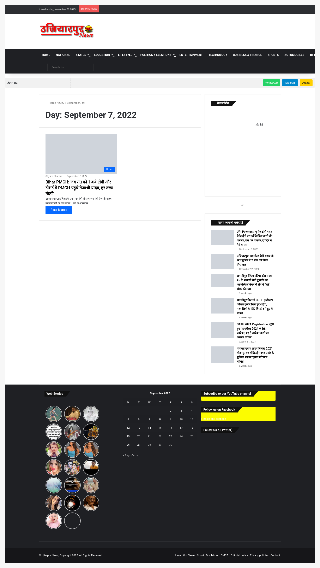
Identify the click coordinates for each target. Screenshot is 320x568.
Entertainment (191, 55)
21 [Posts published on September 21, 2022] (149, 436)
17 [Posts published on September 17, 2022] (181, 427)
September (73, 102)
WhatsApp (271, 82)
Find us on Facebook (213, 418)
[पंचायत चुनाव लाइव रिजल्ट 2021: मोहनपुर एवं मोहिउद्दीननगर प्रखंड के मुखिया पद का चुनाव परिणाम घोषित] (222, 354)
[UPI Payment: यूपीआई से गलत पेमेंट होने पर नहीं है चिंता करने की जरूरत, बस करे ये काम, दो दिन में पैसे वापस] (222, 237)
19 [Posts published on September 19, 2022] (128, 436)
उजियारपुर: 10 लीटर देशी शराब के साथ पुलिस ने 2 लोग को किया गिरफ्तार (255, 260)
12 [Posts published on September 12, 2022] (128, 427)
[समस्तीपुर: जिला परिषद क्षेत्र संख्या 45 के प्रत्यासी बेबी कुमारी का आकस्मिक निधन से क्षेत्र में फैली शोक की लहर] (222, 280)
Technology (218, 55)
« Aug (126, 455)
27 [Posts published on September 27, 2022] (138, 444)
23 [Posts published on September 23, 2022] (170, 436)
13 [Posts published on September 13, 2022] (138, 427)
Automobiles (294, 55)
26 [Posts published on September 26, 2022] (128, 444)
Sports (273, 55)
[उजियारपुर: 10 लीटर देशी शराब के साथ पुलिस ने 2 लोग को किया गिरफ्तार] (222, 261)
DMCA (224, 555)
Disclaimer (212, 555)
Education (102, 55)
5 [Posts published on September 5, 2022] (128, 419)
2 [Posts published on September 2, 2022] (170, 410)
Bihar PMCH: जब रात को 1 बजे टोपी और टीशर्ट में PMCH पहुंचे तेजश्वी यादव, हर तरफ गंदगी (79, 188)
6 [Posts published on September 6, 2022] (138, 419)
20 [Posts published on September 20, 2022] (138, 436)
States (81, 55)
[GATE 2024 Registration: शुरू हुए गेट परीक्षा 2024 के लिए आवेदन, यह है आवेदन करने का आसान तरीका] (222, 330)
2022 (61, 102)
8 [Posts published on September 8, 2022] (160, 419)
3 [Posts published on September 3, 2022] (181, 410)
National (63, 55)
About (200, 555)
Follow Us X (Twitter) (217, 430)
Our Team (189, 555)
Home (46, 55)
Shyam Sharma (54, 176)
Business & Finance (247, 55)
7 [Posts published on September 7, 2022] (149, 419)
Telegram (289, 82)
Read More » (59, 209)
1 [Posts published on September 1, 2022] (160, 410)
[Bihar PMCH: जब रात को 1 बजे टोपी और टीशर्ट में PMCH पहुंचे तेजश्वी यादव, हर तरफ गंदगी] (81, 154)
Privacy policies (259, 555)
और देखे (259, 124)
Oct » (135, 455)
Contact (275, 555)
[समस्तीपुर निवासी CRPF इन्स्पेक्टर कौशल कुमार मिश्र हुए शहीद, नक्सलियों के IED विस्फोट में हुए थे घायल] (222, 306)
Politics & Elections (155, 55)
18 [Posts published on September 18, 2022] (191, 427)
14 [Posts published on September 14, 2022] (149, 427)
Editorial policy (239, 555)
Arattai (306, 82)
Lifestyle (125, 55)
